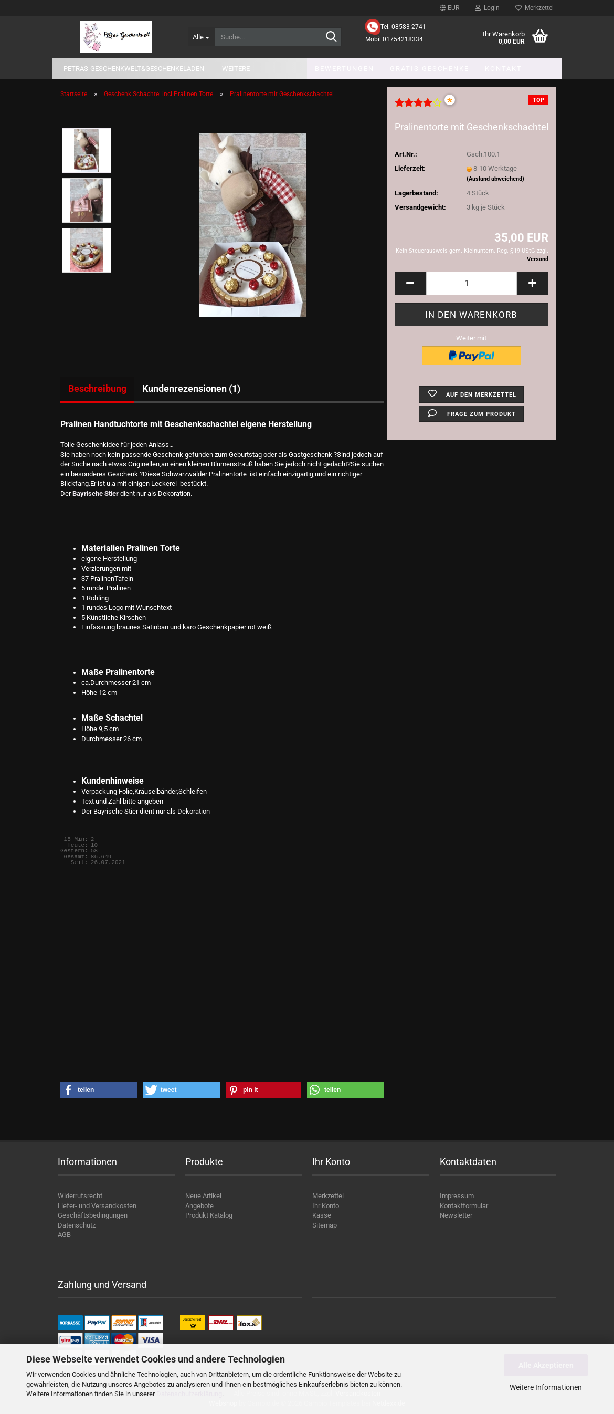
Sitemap (324, 1225)
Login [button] (487, 8)
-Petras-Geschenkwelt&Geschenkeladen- (133, 68)
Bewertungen (344, 68)
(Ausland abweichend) (495, 178)
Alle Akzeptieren (546, 1365)
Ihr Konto (325, 1206)
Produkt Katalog (208, 1215)
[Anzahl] (471, 283)
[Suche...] (201, 36)
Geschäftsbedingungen (93, 1215)
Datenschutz (77, 1225)
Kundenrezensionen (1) (191, 388)
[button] (449, 8)
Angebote (199, 1206)
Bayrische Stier (95, 493)
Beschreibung (97, 388)
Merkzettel (534, 8)
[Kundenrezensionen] (418, 107)
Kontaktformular (464, 1206)
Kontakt (503, 68)
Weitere (236, 68)
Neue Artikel (203, 1196)
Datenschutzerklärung (189, 1394)
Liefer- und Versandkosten (97, 1206)
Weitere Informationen (546, 1387)
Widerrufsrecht (80, 1196)
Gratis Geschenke (429, 68)
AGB (64, 1235)
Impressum (457, 1196)
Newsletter (456, 1215)
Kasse (321, 1215)
